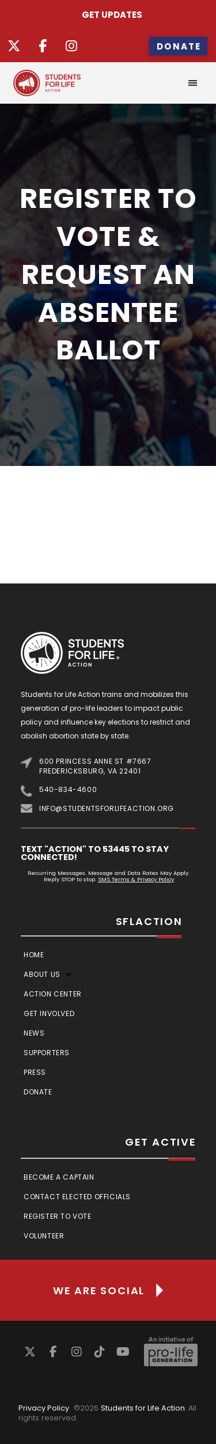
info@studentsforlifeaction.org (106, 808)
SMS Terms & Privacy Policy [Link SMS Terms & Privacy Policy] (136, 879)
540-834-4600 (68, 789)
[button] (193, 83)
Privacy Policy (43, 1408)
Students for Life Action (143, 1408)
